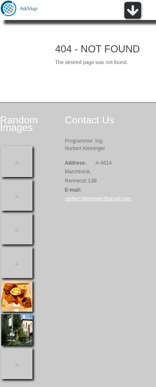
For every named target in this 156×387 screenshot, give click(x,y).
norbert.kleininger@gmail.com (98, 199)
